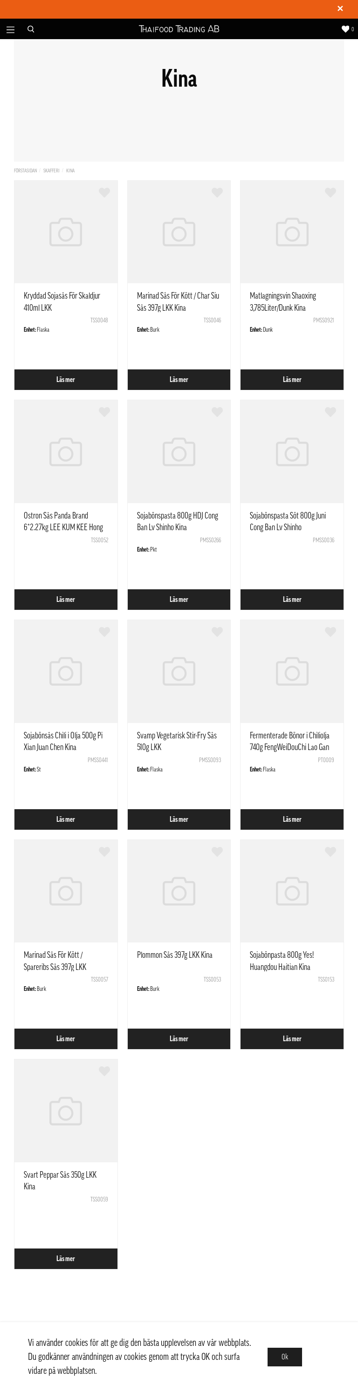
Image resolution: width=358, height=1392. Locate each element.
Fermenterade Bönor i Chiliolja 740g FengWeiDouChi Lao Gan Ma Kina (290, 747)
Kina (70, 170)
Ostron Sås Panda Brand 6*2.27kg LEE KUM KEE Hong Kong (63, 527)
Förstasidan (25, 170)
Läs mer (65, 379)
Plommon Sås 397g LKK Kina (175, 955)
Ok (285, 1357)
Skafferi (51, 170)
